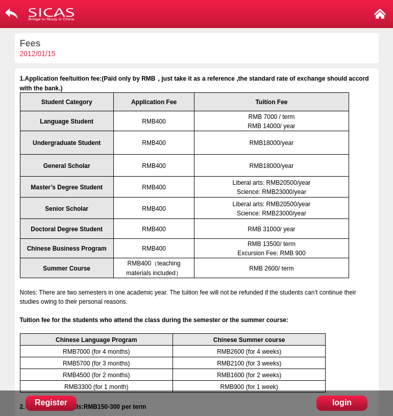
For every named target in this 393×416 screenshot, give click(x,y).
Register (51, 402)
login (342, 402)
